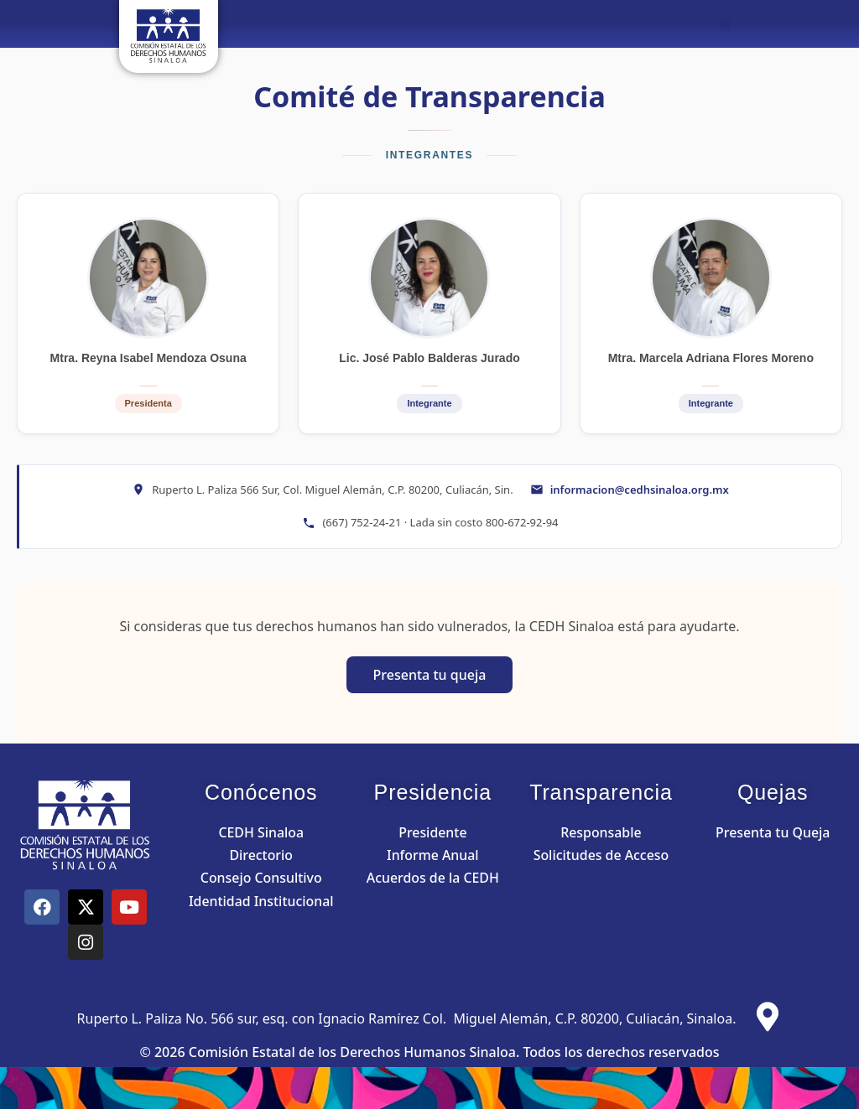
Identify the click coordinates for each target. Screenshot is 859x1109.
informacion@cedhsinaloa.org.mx (639, 489)
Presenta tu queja (430, 675)
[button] (725, 24)
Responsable (601, 832)
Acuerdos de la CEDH (432, 877)
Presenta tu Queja (773, 832)
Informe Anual (433, 855)
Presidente (432, 832)
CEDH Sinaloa (261, 832)
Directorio (261, 855)
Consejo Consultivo (261, 877)
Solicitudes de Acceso (601, 855)
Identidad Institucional (261, 901)
